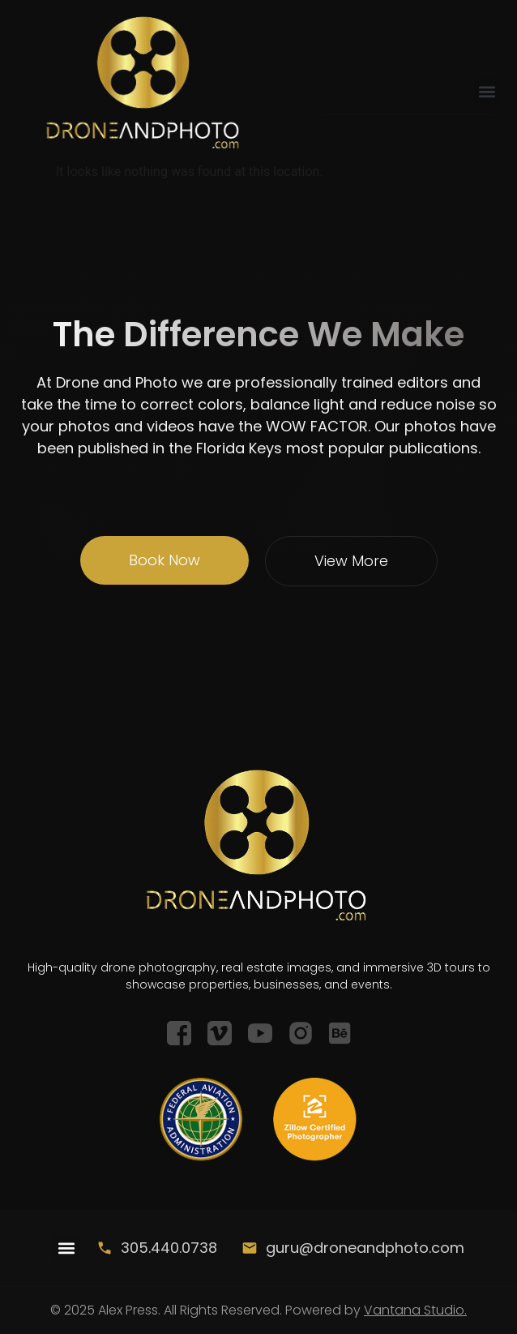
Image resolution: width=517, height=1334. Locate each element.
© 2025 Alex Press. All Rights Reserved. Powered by (258, 1310)
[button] (487, 91)
